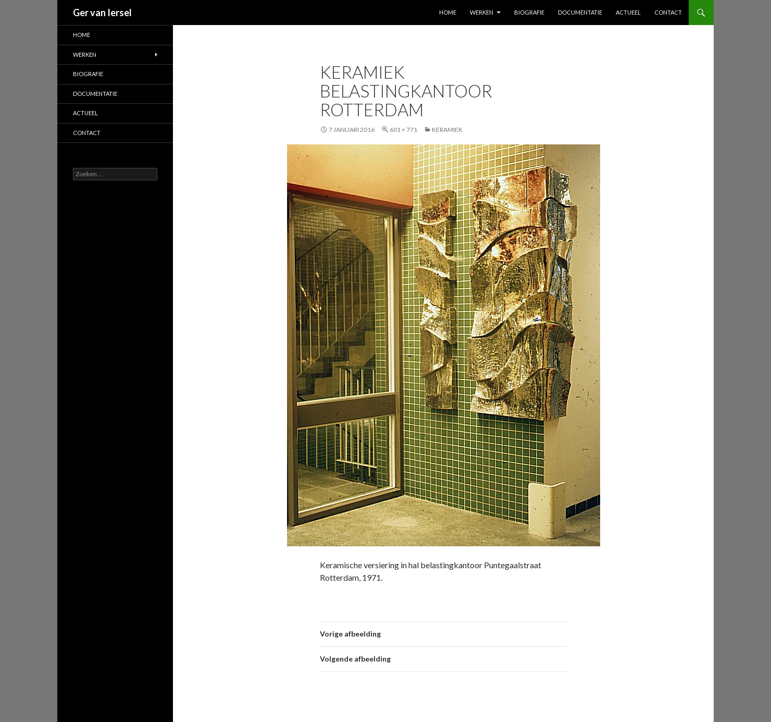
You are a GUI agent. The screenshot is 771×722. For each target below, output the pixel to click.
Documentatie (580, 12)
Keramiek (447, 129)
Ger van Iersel (102, 12)
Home (447, 12)
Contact (668, 12)
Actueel (628, 12)
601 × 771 (403, 129)
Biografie (529, 12)
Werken (481, 12)
